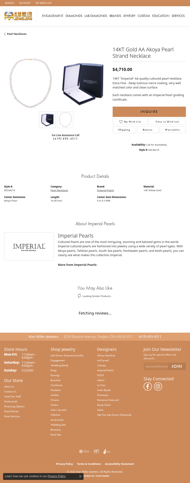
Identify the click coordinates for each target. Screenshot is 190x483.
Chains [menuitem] (54, 405)
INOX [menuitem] (100, 375)
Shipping (124, 129)
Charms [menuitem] (55, 400)
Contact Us (10, 391)
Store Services (12, 416)
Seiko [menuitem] (100, 410)
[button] (9, 3)
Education (160, 16)
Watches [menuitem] (55, 415)
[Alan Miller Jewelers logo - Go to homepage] (19, 15)
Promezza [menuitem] (102, 395)
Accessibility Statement (119, 464)
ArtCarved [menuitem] (103, 360)
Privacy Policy (64, 464)
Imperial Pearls (105, 190)
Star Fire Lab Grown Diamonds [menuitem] (114, 415)
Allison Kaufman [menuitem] (106, 355)
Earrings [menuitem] (55, 375)
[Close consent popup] (80, 476)
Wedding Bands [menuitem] (59, 365)
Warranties (172, 129)
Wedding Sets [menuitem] (58, 424)
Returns (148, 129)
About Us (9, 386)
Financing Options (14, 406)
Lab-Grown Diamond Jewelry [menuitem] (67, 355)
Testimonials (11, 401)
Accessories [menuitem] (57, 420)
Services (178, 16)
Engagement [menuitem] (58, 360)
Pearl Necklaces (17, 34)
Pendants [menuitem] (56, 390)
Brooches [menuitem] (56, 429)
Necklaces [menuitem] (57, 385)
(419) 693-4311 (65, 138)
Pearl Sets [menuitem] (56, 434)
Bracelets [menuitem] (56, 380)
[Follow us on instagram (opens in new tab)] (158, 386)
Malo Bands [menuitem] (104, 390)
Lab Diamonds (96, 16)
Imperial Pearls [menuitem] (105, 370)
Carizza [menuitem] (101, 365)
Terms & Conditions (89, 464)
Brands (115, 16)
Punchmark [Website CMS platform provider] (102, 476)
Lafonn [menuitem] (101, 380)
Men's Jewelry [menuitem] (59, 410)
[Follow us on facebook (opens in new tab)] (148, 386)
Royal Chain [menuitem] (104, 405)
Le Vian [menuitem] (101, 385)
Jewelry (129, 16)
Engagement (52, 16)
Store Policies (11, 411)
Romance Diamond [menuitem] (108, 400)
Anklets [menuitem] (55, 395)
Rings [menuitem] (54, 370)
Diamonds (74, 16)
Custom (144, 16)
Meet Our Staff (12, 396)
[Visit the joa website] (107, 451)
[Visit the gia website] (84, 451)
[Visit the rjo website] (96, 451)
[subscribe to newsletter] (177, 366)
